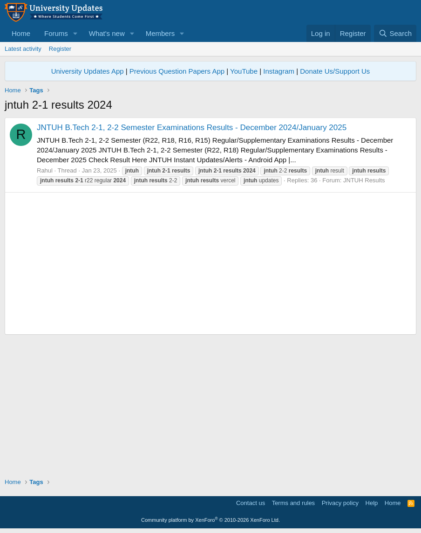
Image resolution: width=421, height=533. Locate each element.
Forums (56, 33)
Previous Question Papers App (176, 71)
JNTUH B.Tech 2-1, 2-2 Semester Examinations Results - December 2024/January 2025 (191, 127)
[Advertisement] (210, 263)
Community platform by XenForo (210, 520)
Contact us (250, 502)
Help (372, 502)
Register (60, 48)
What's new (107, 33)
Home (21, 33)
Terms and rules (293, 502)
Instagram (278, 71)
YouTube (244, 71)
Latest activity (23, 48)
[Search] (395, 33)
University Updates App (87, 71)
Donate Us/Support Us (335, 71)
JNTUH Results (364, 180)
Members (160, 33)
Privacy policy (340, 502)
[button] (75, 33)
